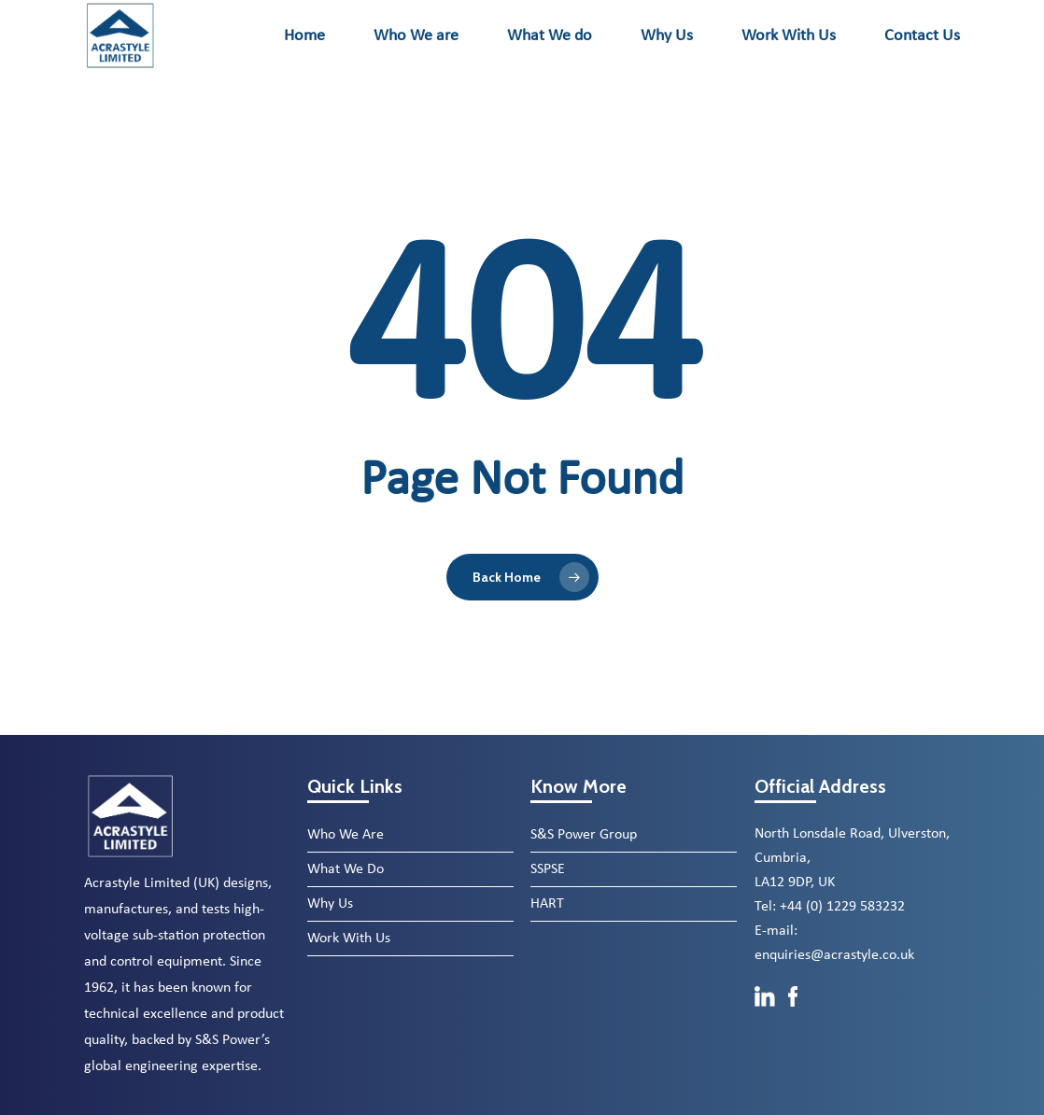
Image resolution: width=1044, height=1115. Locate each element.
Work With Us (348, 938)
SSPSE (547, 869)
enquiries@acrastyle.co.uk (834, 955)
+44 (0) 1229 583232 (842, 906)
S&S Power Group (583, 834)
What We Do (345, 869)
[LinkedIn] (767, 1016)
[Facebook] (793, 1016)
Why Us (330, 903)
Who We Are (345, 834)
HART (547, 903)
